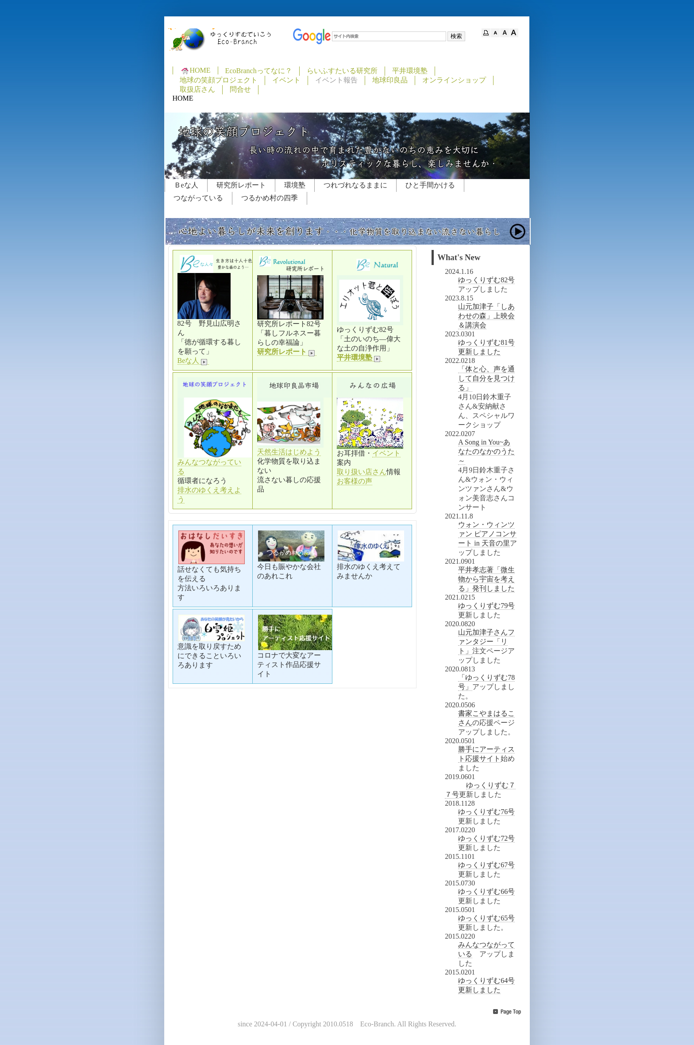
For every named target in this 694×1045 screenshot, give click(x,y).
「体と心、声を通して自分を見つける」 (486, 378)
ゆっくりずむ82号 (486, 280)
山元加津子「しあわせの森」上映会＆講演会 (486, 316)
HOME (195, 70)
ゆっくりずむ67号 (486, 865)
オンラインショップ (454, 80)
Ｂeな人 (186, 185)
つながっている (198, 198)
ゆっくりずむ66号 (486, 891)
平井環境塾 (410, 70)
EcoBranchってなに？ (258, 70)
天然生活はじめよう (289, 452)
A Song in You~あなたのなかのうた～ (486, 451)
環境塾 (294, 185)
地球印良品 (390, 80)
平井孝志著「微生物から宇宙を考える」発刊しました (486, 579)
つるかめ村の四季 (269, 198)
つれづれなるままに (355, 185)
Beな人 (193, 361)
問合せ (240, 89)
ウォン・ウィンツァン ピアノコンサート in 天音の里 (487, 534)
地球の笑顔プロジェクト (219, 80)
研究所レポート (241, 185)
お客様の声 (354, 481)
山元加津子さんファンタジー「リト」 (486, 641)
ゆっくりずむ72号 (486, 838)
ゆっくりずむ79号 (486, 605)
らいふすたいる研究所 (342, 70)
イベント (286, 80)
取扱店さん (197, 89)
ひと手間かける (430, 185)
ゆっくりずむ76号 (486, 811)
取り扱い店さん (361, 472)
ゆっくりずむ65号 (486, 918)
